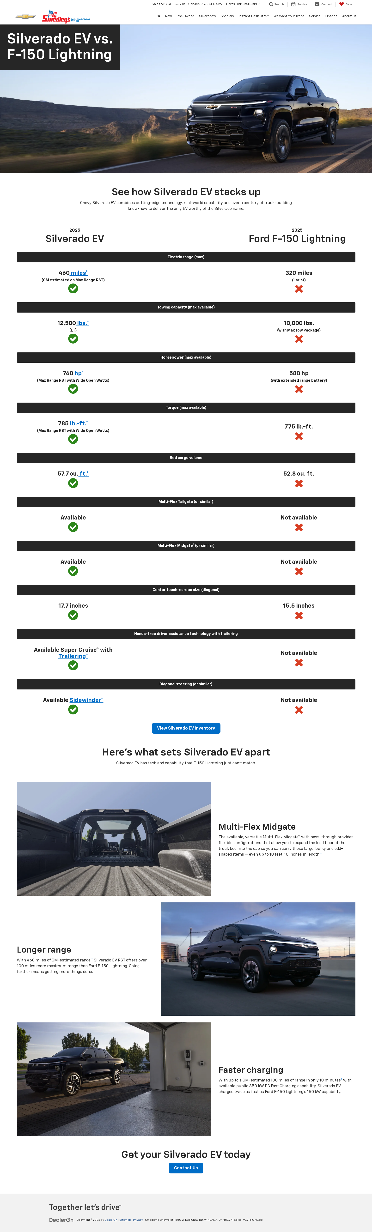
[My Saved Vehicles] (346, 4)
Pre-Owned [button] (185, 16)
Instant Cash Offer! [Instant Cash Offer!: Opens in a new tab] (254, 16)
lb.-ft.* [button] (78, 424)
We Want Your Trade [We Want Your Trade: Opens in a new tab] (289, 16)
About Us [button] (349, 16)
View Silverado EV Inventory (186, 728)
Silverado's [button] (207, 16)
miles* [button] (79, 273)
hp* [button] (78, 373)
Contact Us (186, 1168)
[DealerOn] (61, 1219)
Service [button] (315, 16)
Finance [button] (331, 16)
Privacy (138, 1220)
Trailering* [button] (73, 656)
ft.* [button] (84, 474)
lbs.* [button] (82, 323)
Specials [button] (227, 16)
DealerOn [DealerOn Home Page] (111, 1220)
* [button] (321, 854)
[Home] (159, 16)
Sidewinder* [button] (87, 700)
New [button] (168, 16)
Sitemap (125, 1220)
